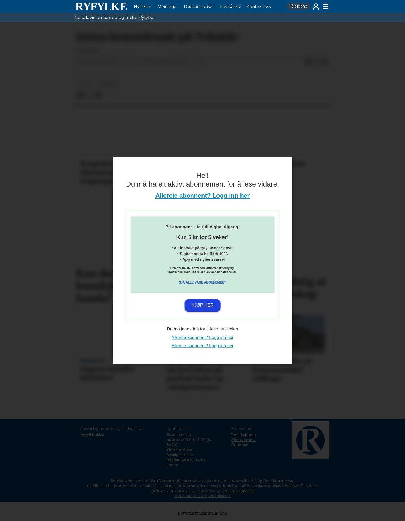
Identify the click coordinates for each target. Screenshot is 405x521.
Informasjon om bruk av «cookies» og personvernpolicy (202, 491)
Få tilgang (298, 6)
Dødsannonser (199, 6)
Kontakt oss (259, 6)
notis (85, 83)
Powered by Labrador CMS (202, 513)
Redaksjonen (243, 434)
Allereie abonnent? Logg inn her (202, 195)
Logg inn (316, 6)
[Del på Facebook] (308, 62)
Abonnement (243, 439)
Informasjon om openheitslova (202, 496)
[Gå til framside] (101, 6)
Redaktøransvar (278, 480)
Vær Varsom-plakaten (171, 480)
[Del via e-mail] (325, 62)
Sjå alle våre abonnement (202, 282)
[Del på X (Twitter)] (316, 62)
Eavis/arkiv (230, 6)
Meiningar (168, 6)
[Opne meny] (326, 6)
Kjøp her (203, 305)
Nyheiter (143, 6)
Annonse (239, 444)
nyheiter (107, 83)
